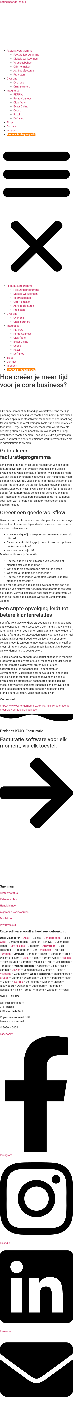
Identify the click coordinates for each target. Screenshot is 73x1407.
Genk (25, 957)
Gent (3, 941)
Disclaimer (6, 918)
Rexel (16, 114)
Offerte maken (21, 66)
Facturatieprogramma (19, 50)
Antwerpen (49, 945)
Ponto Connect (22, 98)
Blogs (10, 122)
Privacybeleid (8, 924)
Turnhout (5, 953)
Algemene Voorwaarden (14, 912)
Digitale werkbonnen (25, 58)
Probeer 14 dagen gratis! (21, 134)
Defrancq (18, 118)
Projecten (19, 74)
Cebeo (17, 110)
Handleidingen (8, 905)
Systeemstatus (9, 893)
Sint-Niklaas (18, 945)
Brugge (4, 977)
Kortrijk (18, 981)
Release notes (8, 899)
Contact (11, 126)
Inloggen (12, 130)
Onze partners (21, 86)
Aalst (26, 937)
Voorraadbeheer (22, 62)
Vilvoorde (5, 973)
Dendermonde (52, 937)
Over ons (12, 78)
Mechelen (46, 949)
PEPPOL (18, 94)
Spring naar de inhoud (13, 1)
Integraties (13, 90)
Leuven (16, 969)
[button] (36, 210)
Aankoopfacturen (23, 70)
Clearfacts (19, 102)
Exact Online (20, 106)
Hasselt (66, 957)
